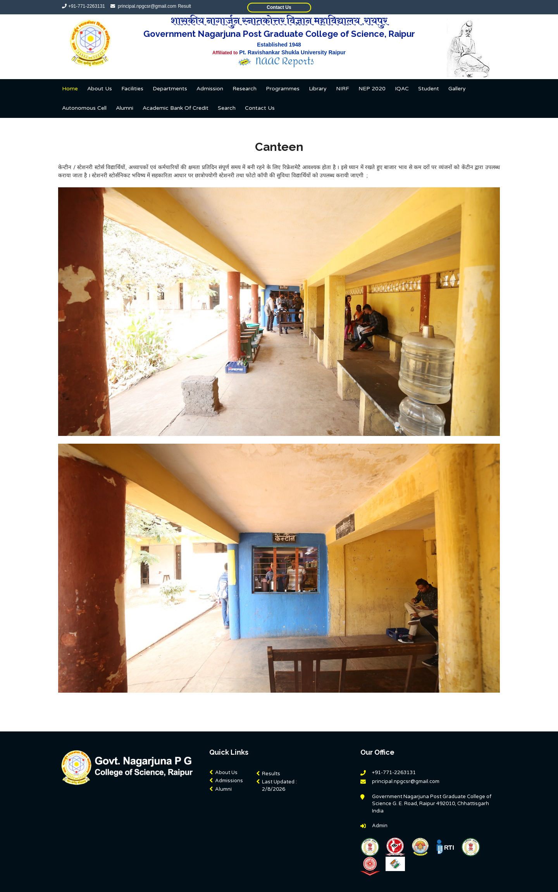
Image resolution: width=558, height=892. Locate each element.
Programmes (283, 88)
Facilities (132, 88)
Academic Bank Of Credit (175, 108)
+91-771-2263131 (86, 6)
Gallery (457, 88)
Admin (380, 826)
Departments (170, 88)
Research (244, 88)
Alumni (124, 108)
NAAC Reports (285, 61)
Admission (209, 88)
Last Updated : (279, 786)
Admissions (229, 781)
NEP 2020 (372, 88)
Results (271, 774)
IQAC (402, 88)
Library (318, 88)
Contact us (260, 108)
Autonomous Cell (84, 108)
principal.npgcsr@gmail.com (146, 6)
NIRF (342, 88)
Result (184, 6)
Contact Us (279, 7)
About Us (99, 88)
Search (227, 108)
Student (428, 88)
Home (70, 88)
